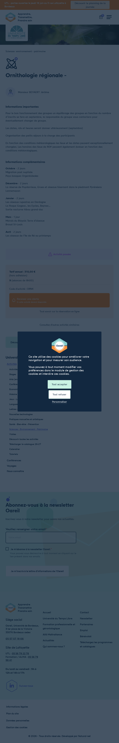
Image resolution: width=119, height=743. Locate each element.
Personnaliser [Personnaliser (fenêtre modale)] (59, 401)
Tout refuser (59, 394)
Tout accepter (59, 384)
